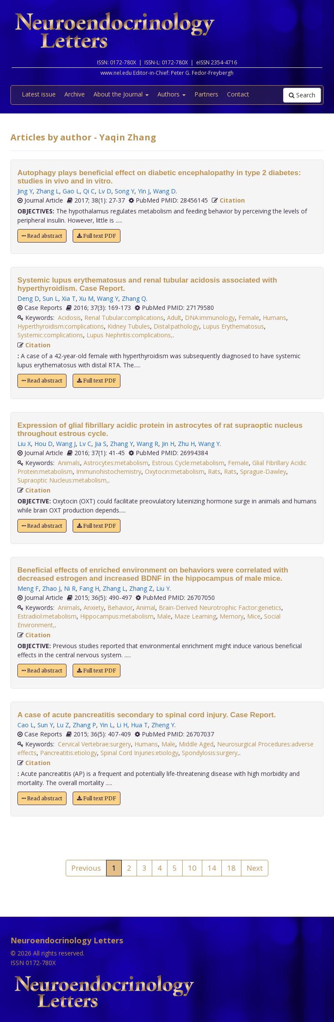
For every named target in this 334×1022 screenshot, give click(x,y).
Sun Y (45, 725)
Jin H (168, 443)
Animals (69, 463)
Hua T (139, 725)
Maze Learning (195, 616)
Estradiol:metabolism (47, 616)
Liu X (24, 443)
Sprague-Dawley (263, 471)
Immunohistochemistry (108, 471)
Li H (122, 725)
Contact (238, 94)
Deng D (28, 298)
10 (192, 868)
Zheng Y (162, 725)
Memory (232, 616)
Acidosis (69, 317)
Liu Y (163, 588)
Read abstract (42, 236)
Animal (145, 607)
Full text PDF (96, 236)
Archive (74, 94)
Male (164, 616)
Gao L (71, 191)
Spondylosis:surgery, (210, 753)
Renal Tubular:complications (124, 317)
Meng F (28, 588)
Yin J (144, 191)
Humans (274, 317)
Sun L (50, 298)
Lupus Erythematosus (233, 326)
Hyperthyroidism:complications (60, 326)
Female (248, 317)
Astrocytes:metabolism (116, 463)
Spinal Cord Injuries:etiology (139, 753)
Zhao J (51, 588)
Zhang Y (121, 443)
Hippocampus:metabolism (117, 616)
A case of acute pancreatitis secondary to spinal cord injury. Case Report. (146, 715)
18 (231, 868)
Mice (254, 616)
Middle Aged (196, 744)
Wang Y (107, 298)
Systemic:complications (50, 335)
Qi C (89, 191)
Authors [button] (171, 94)
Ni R (70, 588)
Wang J (66, 443)
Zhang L (47, 191)
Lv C (85, 443)
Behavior (120, 607)
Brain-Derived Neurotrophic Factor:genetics (220, 607)
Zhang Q (134, 298)
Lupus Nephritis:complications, (130, 335)
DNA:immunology (210, 317)
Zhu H (186, 443)
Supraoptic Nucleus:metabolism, (62, 480)
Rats (214, 471)
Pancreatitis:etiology (68, 753)
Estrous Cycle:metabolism (188, 463)
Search (302, 95)
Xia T (69, 298)
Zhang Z (141, 588)
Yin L (106, 725)
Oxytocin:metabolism (174, 471)
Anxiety (94, 607)
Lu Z (63, 725)
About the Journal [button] (121, 94)
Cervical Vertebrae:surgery (94, 744)
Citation (232, 200)
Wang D (164, 191)
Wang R (147, 443)
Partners (206, 94)
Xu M (86, 298)
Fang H (89, 588)
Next (255, 868)
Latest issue (39, 94)
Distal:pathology (176, 326)
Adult (174, 317)
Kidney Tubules (128, 326)
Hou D (43, 443)
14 (211, 868)
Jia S (101, 443)
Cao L (25, 725)
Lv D (104, 191)
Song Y (124, 191)
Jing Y (25, 191)
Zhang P (84, 725)
